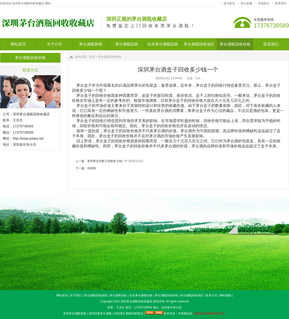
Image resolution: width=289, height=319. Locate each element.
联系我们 (281, 3)
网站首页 (62, 295)
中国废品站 (185, 313)
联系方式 (211, 295)
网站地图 (225, 295)
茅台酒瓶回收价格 (109, 57)
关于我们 (76, 295)
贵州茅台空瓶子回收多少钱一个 (107, 161)
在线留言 (263, 3)
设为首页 (229, 3)
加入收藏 (246, 3)
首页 (92, 57)
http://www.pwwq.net (28, 138)
